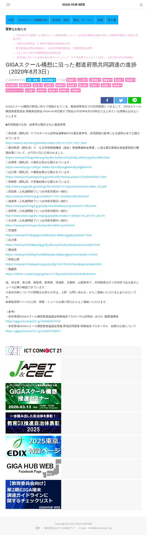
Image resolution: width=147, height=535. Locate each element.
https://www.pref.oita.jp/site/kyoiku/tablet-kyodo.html (40, 225)
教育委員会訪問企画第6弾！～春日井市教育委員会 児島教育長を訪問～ (55, 48)
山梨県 (48, 85)
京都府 (93, 85)
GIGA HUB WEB (73, 4)
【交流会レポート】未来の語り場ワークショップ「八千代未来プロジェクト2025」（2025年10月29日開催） (75, 57)
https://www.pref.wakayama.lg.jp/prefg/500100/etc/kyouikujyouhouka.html (53, 264)
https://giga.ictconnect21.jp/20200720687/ (33, 331)
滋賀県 (105, 85)
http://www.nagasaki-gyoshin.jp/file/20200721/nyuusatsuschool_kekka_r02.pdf (56, 186)
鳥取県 (71, 85)
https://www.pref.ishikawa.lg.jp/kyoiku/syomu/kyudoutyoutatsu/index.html (53, 244)
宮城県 (70, 80)
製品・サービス (83, 20)
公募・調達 (32, 80)
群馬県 (59, 85)
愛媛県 (106, 80)
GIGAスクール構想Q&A (32, 20)
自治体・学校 (60, 20)
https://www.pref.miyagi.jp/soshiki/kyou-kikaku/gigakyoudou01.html (48, 235)
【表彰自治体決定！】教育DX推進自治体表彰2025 (43, 43)
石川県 (37, 85)
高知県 (118, 80)
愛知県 (52, 90)
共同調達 (94, 80)
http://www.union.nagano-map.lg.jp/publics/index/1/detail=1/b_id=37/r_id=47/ (55, 215)
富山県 (82, 85)
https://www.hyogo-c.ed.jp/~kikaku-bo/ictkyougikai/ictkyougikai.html (49, 167)
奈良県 (40, 90)
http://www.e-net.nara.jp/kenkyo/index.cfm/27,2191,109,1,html (46, 143)
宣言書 (112, 20)
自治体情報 (48, 80)
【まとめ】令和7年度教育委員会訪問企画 (38, 52)
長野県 (63, 90)
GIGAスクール (13, 90)
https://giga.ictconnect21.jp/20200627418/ (33, 321)
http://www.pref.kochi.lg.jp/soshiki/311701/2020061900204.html (47, 196)
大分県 (29, 90)
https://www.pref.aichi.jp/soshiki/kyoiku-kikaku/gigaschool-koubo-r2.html (51, 254)
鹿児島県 (10, 85)
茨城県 (129, 80)
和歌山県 (24, 85)
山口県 (81, 80)
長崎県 (116, 85)
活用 (11, 20)
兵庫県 (75, 90)
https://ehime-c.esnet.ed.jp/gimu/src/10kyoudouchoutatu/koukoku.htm (51, 274)
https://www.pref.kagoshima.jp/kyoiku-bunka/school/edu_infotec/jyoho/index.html (58, 157)
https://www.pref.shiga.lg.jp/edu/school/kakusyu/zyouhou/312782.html (51, 206)
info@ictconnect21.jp (100, 528)
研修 (100, 20)
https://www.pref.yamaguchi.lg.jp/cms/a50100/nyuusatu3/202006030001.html (56, 177)
